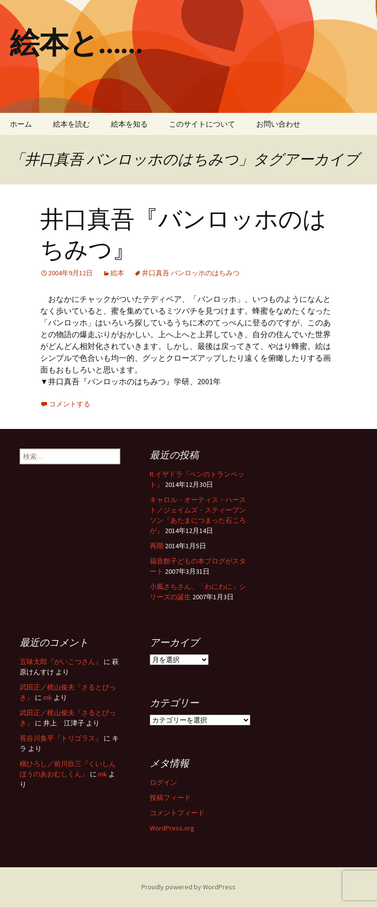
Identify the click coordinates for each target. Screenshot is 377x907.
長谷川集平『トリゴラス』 (61, 738)
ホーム (21, 124)
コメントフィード (177, 812)
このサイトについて (202, 124)
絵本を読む (71, 124)
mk (47, 697)
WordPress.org (172, 828)
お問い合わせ (278, 124)
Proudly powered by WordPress (188, 886)
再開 (156, 545)
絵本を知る (129, 124)
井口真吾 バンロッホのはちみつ (191, 272)
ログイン (163, 782)
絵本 (117, 272)
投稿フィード (170, 797)
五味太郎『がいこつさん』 (61, 661)
